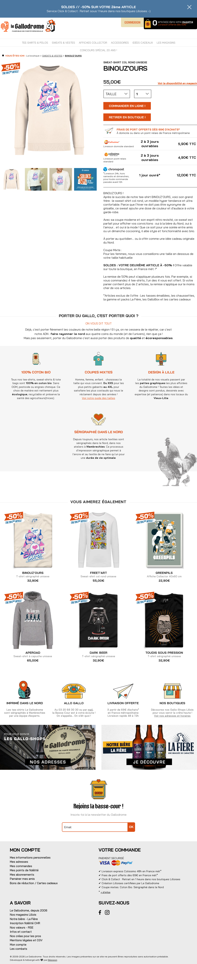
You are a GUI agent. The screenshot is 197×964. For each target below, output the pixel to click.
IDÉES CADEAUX (143, 42)
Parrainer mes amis (22, 879)
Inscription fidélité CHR (25, 923)
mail (90, 709)
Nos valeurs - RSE (21, 927)
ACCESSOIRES (120, 42)
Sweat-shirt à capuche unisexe (32, 654)
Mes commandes (21, 866)
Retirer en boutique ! (127, 117)
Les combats (18, 949)
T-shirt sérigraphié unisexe (32, 574)
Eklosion (52, 960)
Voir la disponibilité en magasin (177, 83)
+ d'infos (105, 892)
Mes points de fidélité (24, 870)
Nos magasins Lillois (23, 914)
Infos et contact (21, 931)
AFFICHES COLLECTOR (93, 42)
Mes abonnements (22, 874)
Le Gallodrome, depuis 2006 (28, 910)
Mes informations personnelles (30, 857)
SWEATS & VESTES (63, 42)
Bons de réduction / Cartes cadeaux (34, 883)
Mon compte (18, 944)
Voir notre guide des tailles (129, 398)
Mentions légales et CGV (26, 940)
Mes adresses (19, 861)
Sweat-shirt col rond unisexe (98, 574)
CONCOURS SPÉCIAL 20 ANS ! (98, 50)
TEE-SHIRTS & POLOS (35, 42)
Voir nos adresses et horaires (172, 715)
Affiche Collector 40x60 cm (164, 574)
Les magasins (166, 42)
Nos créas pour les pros (25, 936)
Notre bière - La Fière (24, 919)
